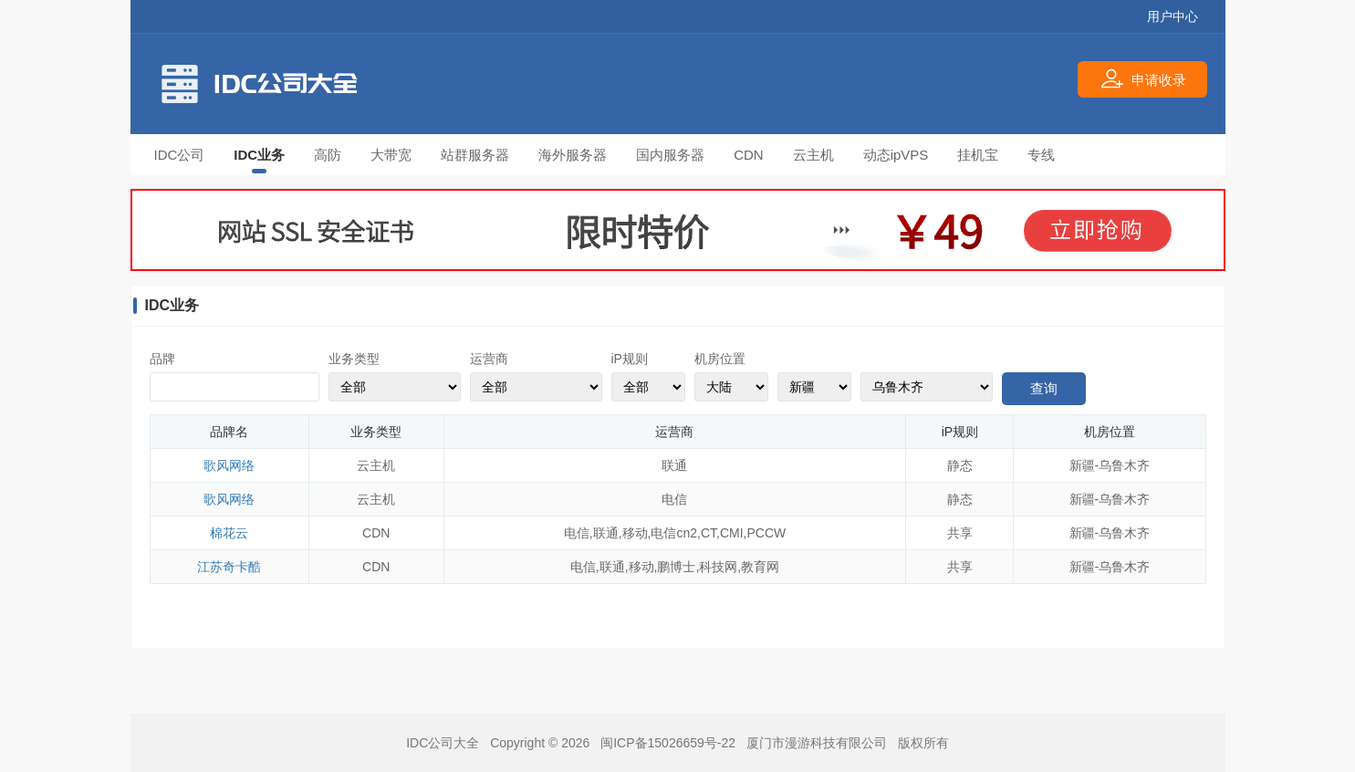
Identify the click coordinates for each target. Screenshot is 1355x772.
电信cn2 (674, 533)
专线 (1041, 154)
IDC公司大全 (442, 742)
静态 (960, 465)
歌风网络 (229, 465)
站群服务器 (475, 154)
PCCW (766, 533)
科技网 (718, 566)
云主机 (813, 154)
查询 (1044, 388)
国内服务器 (670, 154)
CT (708, 533)
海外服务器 (572, 154)
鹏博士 (676, 566)
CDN (749, 154)
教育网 (760, 566)
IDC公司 (179, 154)
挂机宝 (977, 154)
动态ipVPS (896, 154)
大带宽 (391, 154)
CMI (732, 533)
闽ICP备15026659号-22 (667, 742)
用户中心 (1172, 16)
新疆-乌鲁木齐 (1110, 465)
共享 (960, 533)
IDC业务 (259, 154)
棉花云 (229, 533)
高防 (327, 154)
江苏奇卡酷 (229, 566)
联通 (674, 465)
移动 (635, 533)
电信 (674, 499)
